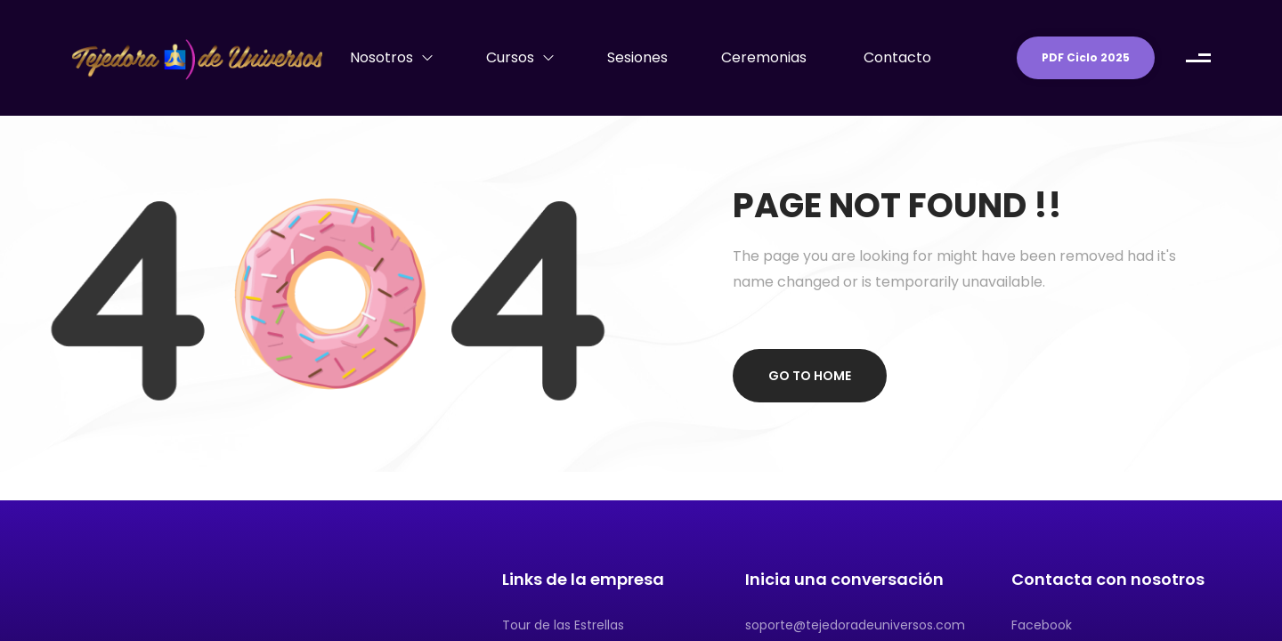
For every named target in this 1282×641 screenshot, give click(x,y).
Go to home (809, 376)
